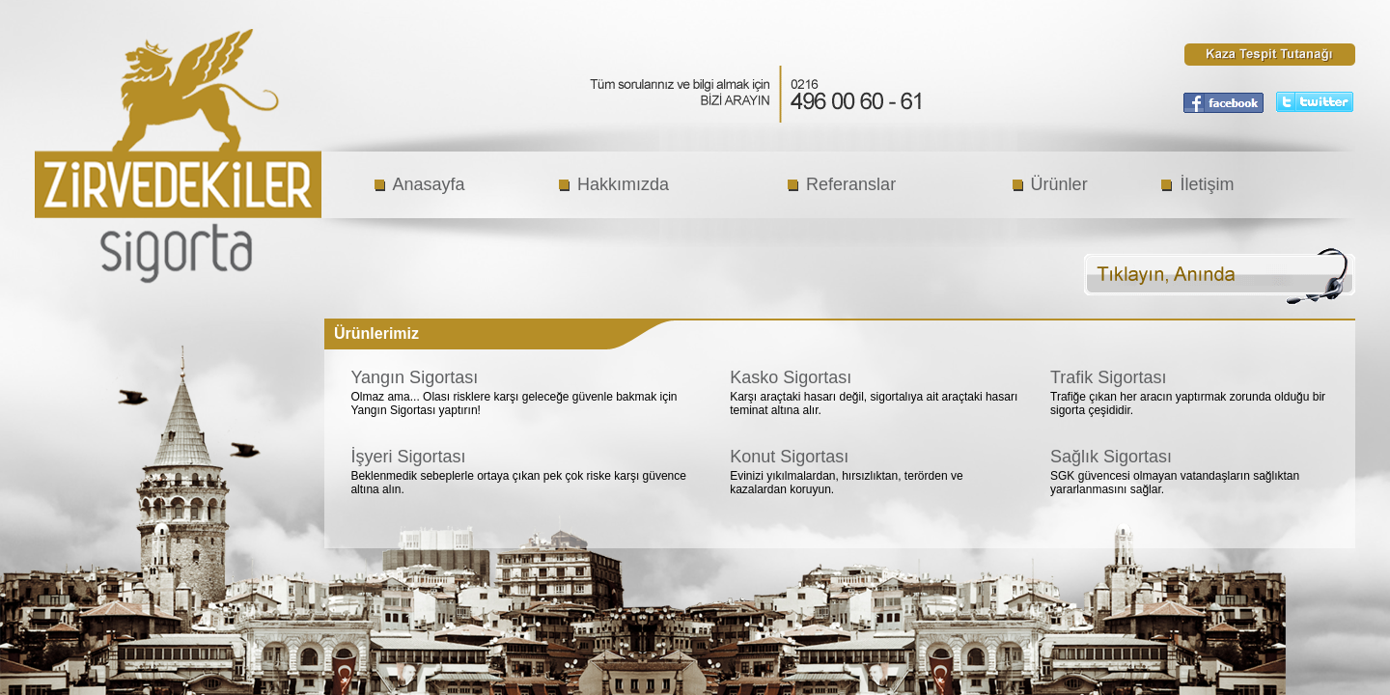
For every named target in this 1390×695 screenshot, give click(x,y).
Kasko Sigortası (790, 377)
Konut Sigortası (789, 456)
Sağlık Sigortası (1111, 456)
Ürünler (1059, 184)
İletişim (1207, 184)
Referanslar (851, 184)
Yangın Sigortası (414, 377)
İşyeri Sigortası (407, 456)
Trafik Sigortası (1108, 377)
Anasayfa (429, 184)
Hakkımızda (623, 184)
